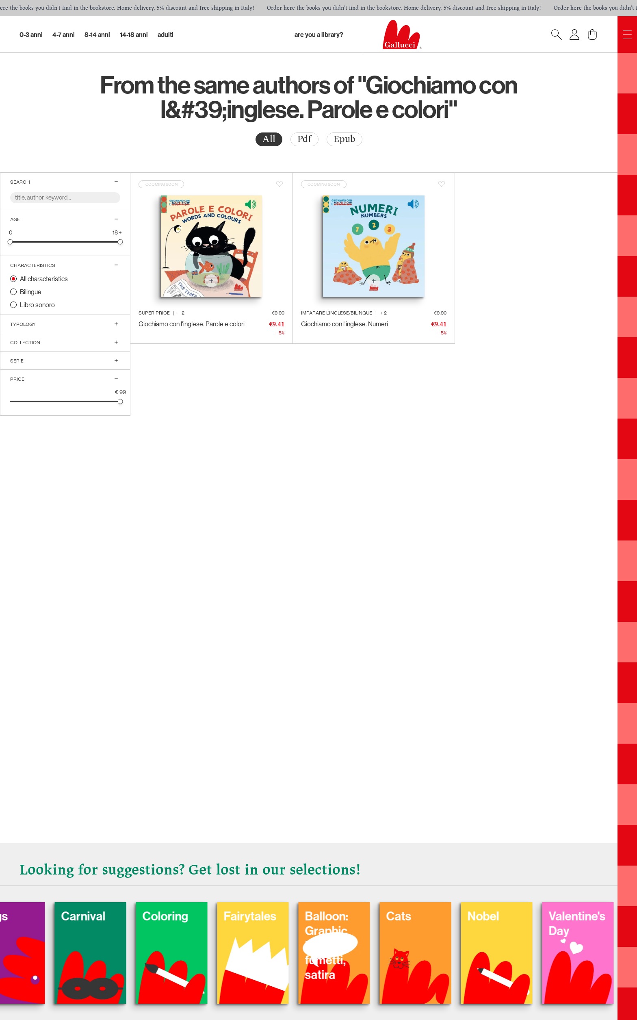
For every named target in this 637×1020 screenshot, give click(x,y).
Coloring (213, 916)
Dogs (41, 916)
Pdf (304, 139)
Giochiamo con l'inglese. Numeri (344, 324)
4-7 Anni (63, 34)
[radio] (269, 139)
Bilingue (30, 292)
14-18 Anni (134, 34)
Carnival (130, 916)
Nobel (530, 916)
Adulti (165, 34)
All (268, 139)
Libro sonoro (37, 305)
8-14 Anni (97, 34)
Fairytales (297, 916)
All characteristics (44, 279)
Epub (344, 139)
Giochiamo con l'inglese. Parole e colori (192, 324)
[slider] (10, 241)
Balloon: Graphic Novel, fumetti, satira (374, 945)
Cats (446, 916)
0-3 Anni (31, 34)
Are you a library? (319, 34)
